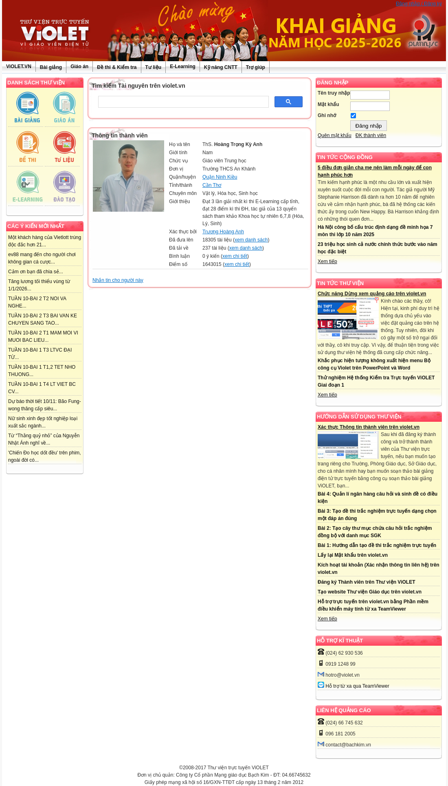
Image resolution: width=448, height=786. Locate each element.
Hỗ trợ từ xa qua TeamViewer (357, 686)
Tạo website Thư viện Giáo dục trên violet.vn (370, 592)
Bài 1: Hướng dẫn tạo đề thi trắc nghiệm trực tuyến (377, 545)
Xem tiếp (327, 261)
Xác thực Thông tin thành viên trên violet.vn (368, 427)
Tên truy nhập (334, 93)
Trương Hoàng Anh (223, 232)
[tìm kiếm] (182, 102)
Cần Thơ (211, 185)
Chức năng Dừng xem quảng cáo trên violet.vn (372, 294)
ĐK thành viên (371, 135)
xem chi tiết (234, 256)
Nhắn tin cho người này (117, 280)
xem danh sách (251, 240)
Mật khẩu (328, 104)
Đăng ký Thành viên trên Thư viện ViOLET (366, 582)
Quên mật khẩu (334, 135)
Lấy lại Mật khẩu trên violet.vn (353, 555)
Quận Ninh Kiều (219, 177)
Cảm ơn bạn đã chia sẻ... (35, 272)
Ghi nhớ (327, 115)
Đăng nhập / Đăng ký (419, 4)
